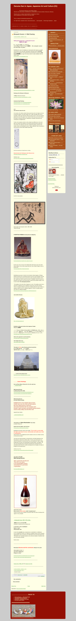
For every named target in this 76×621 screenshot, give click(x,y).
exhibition (42, 576)
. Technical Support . (51, 178)
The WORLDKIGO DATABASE (21, 598)
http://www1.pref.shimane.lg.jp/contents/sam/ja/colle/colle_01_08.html (24, 90)
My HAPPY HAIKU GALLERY (55, 114)
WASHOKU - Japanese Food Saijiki (22, 599)
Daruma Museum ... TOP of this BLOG (22, 597)
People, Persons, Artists (54, 36)
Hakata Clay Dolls (28, 563)
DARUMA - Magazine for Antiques (56, 137)
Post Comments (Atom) (21, 588)
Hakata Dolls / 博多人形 (18, 563)
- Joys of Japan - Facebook (55, 73)
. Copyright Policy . (51, 183)
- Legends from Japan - (54, 85)
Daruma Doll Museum (54, 75)
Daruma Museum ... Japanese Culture (57, 45)
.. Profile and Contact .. (52, 179)
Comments (52, 161)
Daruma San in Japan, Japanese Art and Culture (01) (35, 6)
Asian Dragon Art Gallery (54, 87)
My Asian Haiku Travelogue (55, 115)
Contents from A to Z (54, 34)
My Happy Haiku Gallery (19, 600)
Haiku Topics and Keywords (55, 120)
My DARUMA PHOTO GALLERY (56, 71)
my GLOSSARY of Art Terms (55, 89)
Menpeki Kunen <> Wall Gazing (24, 34)
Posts (51, 159)
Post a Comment (16, 581)
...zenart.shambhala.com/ (18, 414)
